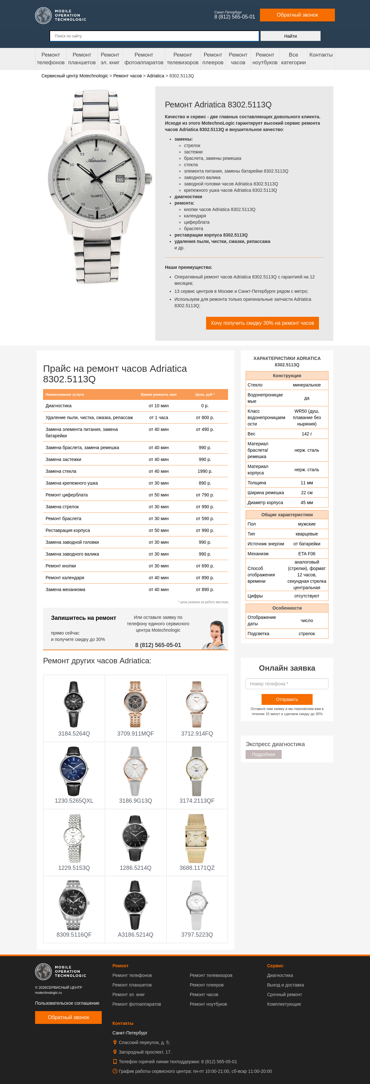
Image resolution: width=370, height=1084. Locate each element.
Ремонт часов (204, 994)
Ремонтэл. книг (110, 59)
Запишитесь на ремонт (83, 618)
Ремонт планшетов (82, 59)
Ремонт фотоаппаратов (143, 59)
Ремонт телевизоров (182, 59)
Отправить (287, 699)
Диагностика (280, 975)
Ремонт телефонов (51, 59)
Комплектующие (284, 1004)
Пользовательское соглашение (67, 1003)
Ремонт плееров (207, 984)
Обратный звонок (297, 15)
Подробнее (263, 754)
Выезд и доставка (285, 984)
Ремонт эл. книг (129, 994)
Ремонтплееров (213, 59)
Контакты (321, 55)
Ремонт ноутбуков (265, 59)
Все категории (293, 59)
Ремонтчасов (238, 59)
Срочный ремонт (284, 994)
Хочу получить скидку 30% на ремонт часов (262, 323)
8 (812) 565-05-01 (158, 645)
